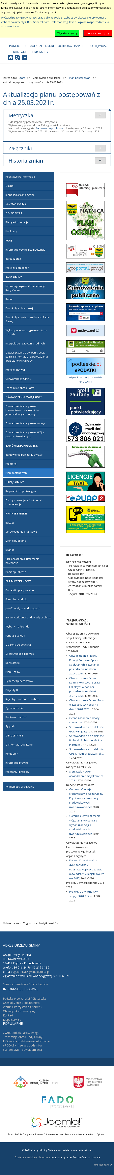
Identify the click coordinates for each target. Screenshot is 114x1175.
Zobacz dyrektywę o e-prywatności (85, 17)
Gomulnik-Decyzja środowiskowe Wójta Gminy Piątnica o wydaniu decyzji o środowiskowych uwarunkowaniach (86, 798)
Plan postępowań (16, 473)
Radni (8, 299)
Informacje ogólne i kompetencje (25, 249)
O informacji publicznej (19, 744)
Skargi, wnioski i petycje (19, 653)
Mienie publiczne (15, 540)
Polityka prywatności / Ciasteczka (24, 998)
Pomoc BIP (11, 753)
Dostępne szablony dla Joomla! (32, 1157)
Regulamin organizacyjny (20, 491)
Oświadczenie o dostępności (21, 1003)
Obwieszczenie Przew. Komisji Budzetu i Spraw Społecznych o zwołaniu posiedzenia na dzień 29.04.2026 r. (84, 664)
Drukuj (110, 110)
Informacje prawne (17, 762)
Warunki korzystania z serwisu (22, 1007)
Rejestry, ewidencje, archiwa (22, 699)
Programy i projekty (17, 772)
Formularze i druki (16, 599)
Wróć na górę (103, 1165)
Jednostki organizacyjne (20, 195)
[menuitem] (14, 46)
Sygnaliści (11, 726)
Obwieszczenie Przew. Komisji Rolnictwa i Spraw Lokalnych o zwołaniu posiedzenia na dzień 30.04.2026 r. (84, 687)
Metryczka (20, 115)
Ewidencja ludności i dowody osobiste (28, 617)
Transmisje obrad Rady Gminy (22, 1037)
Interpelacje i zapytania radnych (25, 343)
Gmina (9, 186)
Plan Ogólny (12, 672)
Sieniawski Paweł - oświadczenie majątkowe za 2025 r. (86, 776)
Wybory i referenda (17, 626)
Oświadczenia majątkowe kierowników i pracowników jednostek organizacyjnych (22, 410)
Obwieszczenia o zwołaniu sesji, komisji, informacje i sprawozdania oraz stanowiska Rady (26, 356)
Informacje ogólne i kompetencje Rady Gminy (25, 288)
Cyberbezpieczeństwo (19, 681)
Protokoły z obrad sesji (19, 308)
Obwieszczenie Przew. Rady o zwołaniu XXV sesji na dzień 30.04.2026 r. (86, 704)
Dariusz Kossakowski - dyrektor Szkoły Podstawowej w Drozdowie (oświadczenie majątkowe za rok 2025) (86, 869)
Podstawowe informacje (20, 176)
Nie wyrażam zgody (98, 33)
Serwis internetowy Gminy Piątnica (25, 984)
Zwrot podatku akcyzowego (21, 1033)
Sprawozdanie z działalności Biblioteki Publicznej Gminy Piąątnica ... (86, 740)
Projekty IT (11, 690)
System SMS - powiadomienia (22, 1050)
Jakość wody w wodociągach (22, 608)
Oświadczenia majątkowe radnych (26, 423)
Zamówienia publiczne (49, 128)
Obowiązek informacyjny (19, 1011)
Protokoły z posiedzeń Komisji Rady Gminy (27, 319)
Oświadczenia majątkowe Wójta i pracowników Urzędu (25, 434)
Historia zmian (25, 160)
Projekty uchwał (15, 369)
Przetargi (11, 464)
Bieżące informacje (16, 222)
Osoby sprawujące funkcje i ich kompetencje (24, 502)
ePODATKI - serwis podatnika (22, 1045)
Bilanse (10, 550)
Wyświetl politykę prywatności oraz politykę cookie (31, 17)
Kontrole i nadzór (16, 717)
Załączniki (20, 148)
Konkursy (11, 231)
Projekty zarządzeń (17, 268)
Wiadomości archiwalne (19, 786)
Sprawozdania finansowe (21, 531)
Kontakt (8, 1015)
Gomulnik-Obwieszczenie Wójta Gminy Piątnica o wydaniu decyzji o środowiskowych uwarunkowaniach (85, 824)
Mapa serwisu (12, 1020)
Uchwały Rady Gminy (18, 379)
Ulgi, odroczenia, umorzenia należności (22, 561)
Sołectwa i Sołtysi (15, 204)
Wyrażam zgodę (67, 33)
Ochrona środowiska (18, 644)
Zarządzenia (13, 258)
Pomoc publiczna (15, 572)
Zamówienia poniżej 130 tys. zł (23, 454)
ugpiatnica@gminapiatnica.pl (30, 972)
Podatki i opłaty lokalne (19, 590)
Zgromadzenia (14, 708)
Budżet (9, 522)
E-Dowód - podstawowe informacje (26, 1041)
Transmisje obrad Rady (19, 388)
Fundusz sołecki (15, 635)
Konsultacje (12, 663)
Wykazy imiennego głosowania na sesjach (26, 332)
